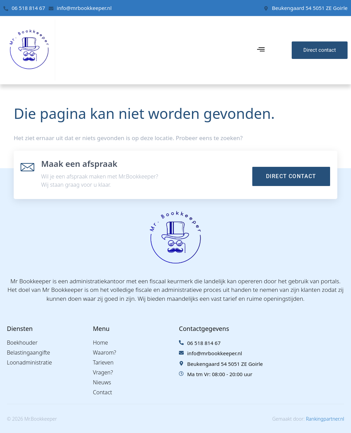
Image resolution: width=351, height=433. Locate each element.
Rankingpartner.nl (325, 419)
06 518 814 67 (28, 7)
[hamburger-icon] (260, 50)
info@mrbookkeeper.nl (84, 7)
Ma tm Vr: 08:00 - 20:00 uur (219, 374)
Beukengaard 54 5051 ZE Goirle (310, 7)
